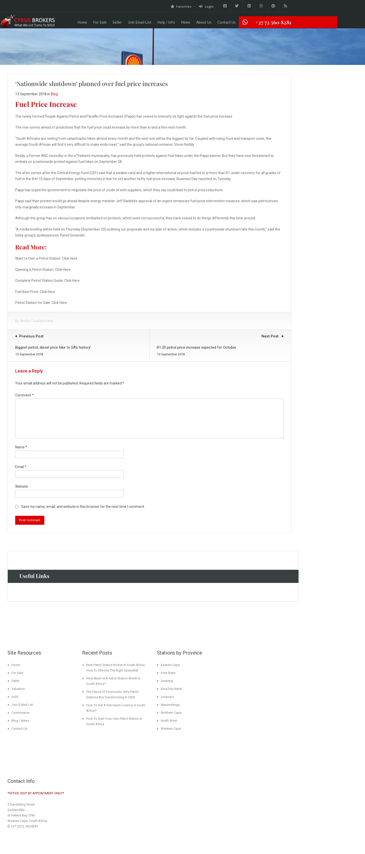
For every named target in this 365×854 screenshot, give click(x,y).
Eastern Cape (170, 665)
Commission (20, 712)
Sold (14, 697)
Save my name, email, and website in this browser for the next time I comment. (83, 507)
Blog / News (20, 720)
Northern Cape (171, 712)
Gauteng (167, 681)
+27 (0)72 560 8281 (22, 826)
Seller (117, 22)
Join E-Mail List (22, 705)
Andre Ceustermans (36, 321)
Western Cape (171, 728)
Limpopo (167, 697)
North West (169, 720)
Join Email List (139, 22)
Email (20, 467)
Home (82, 22)
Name (21, 447)
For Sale (100, 22)
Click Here (69, 258)
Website (21, 486)
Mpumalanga (170, 705)
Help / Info (166, 22)
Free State (168, 673)
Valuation (18, 689)
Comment (24, 395)
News (185, 22)
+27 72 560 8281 (273, 22)
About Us (203, 22)
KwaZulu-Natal (171, 689)
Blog (54, 94)
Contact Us (226, 22)
